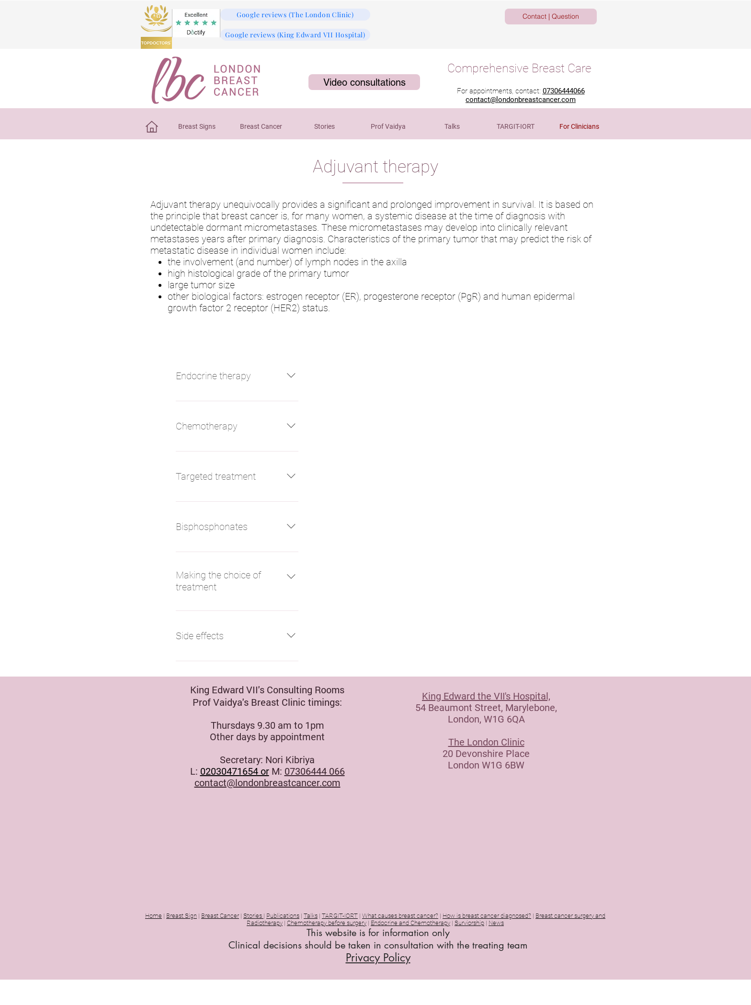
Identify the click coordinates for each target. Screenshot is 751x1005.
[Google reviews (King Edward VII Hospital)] (295, 35)
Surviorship (469, 922)
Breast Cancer (220, 915)
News (496, 922)
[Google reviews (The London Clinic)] (295, 15)
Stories (253, 915)
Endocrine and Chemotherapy (410, 922)
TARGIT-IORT (340, 915)
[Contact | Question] (551, 16)
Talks (311, 915)
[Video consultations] (364, 82)
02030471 (221, 771)
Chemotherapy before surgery (326, 922)
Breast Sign (181, 915)
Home (153, 915)
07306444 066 (314, 771)
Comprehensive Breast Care (519, 68)
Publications (282, 915)
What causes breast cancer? (400, 915)
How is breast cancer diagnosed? (487, 915)
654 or (255, 771)
